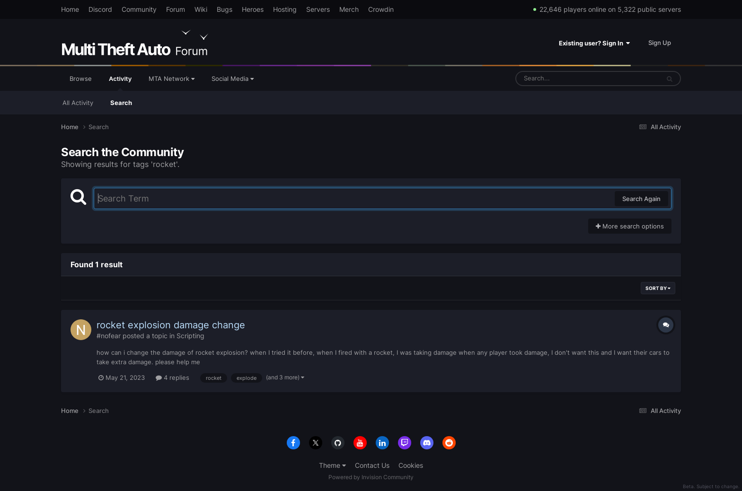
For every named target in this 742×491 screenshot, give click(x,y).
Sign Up (659, 42)
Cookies (410, 465)
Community (139, 9)
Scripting (190, 336)
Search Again (641, 198)
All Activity (77, 102)
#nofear (109, 336)
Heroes (253, 9)
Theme (332, 465)
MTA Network (171, 78)
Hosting (285, 9)
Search (121, 102)
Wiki (200, 9)
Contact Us (372, 465)
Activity (120, 83)
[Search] (562, 78)
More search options (630, 226)
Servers (318, 9)
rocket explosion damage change (171, 325)
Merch (349, 9)
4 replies (172, 377)
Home (70, 9)
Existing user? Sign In (594, 43)
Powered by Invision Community (371, 477)
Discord (100, 9)
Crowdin (381, 9)
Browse (81, 78)
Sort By (658, 288)
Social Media (233, 78)
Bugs (224, 9)
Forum (175, 9)
